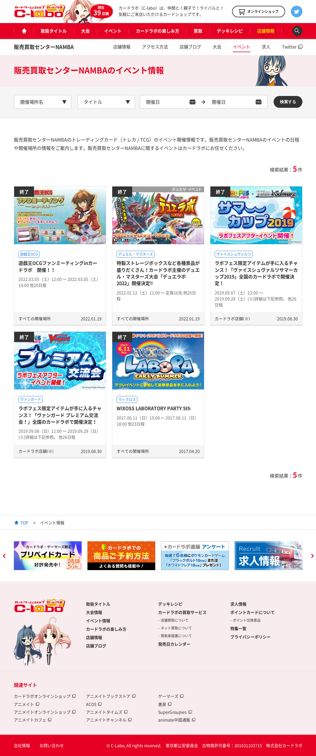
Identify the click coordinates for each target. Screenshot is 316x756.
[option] (48, 555)
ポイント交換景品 (247, 620)
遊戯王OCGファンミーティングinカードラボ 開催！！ (57, 266)
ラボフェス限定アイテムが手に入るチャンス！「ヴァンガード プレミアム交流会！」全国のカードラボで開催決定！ (60, 415)
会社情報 (22, 745)
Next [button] (312, 556)
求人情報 (238, 604)
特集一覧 (238, 628)
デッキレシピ (230, 31)
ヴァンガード (30, 399)
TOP (24, 522)
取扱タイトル (54, 31)
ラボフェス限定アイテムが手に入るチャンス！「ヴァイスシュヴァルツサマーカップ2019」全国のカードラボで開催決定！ (256, 272)
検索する (288, 101)
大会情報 (94, 612)
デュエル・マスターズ (135, 254)
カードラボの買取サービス (182, 612)
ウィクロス (127, 399)
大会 (85, 31)
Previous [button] (4, 556)
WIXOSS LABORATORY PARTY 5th (153, 408)
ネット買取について (176, 628)
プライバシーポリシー (250, 637)
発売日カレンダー (174, 644)
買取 (198, 31)
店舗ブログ (190, 47)
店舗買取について (174, 620)
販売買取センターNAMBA (44, 47)
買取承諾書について (176, 635)
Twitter (289, 47)
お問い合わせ (52, 745)
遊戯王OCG (29, 254)
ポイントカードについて (252, 612)
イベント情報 (98, 620)
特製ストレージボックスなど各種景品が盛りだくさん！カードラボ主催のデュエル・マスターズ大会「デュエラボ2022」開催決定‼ (158, 272)
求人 (266, 47)
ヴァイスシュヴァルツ (233, 254)
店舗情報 (265, 31)
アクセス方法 (155, 47)
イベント (112, 31)
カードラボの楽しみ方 (157, 31)
